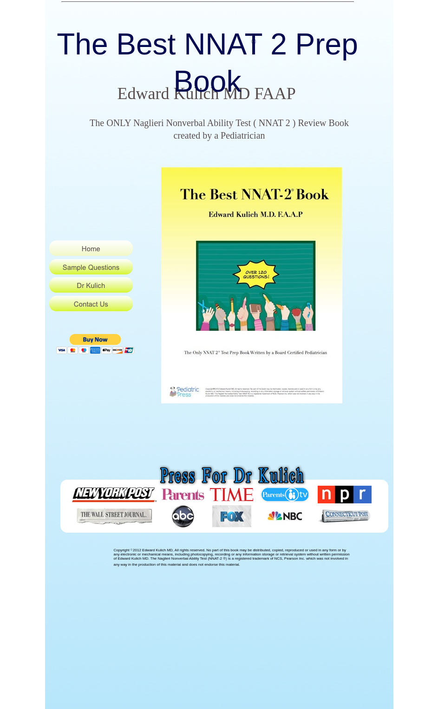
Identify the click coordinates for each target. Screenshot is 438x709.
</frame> (102, 345)
